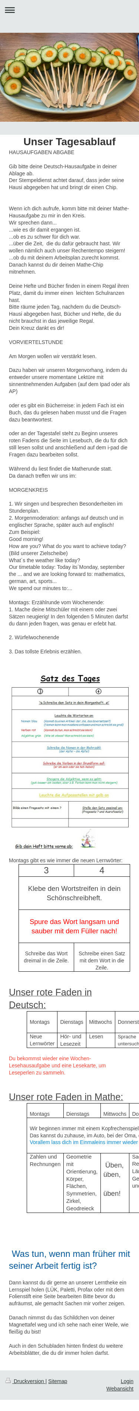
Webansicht (119, 1389)
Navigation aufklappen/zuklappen (69, 10)
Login (127, 1381)
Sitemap (57, 1381)
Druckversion (25, 1381)
